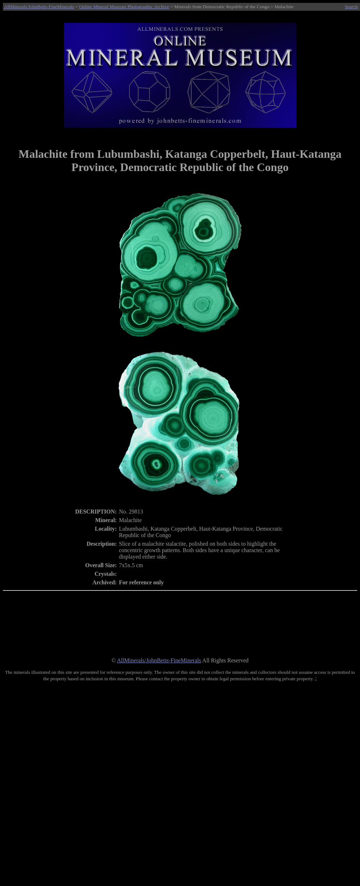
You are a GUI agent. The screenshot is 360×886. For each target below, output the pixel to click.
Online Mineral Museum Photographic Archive (124, 6)
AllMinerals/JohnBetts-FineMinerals (39, 6)
